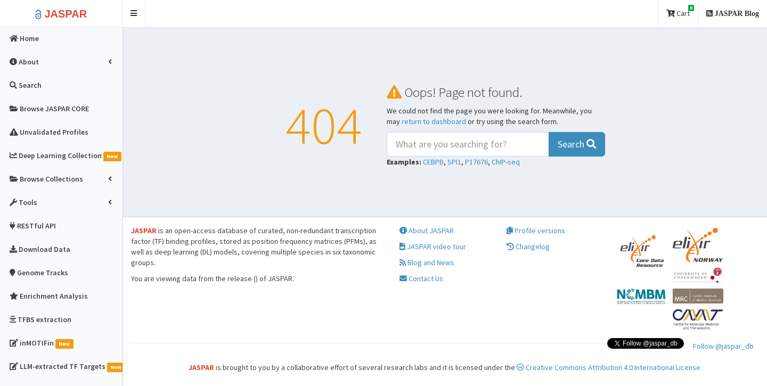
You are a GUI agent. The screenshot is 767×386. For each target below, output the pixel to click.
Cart (680, 11)
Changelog (528, 246)
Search (577, 144)
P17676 (476, 162)
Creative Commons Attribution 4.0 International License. (609, 367)
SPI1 (454, 162)
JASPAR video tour (432, 246)
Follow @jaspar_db (723, 346)
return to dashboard (434, 121)
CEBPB (433, 162)
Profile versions (536, 230)
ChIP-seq (506, 162)
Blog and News (426, 262)
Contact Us (421, 278)
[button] (134, 13)
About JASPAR (426, 230)
